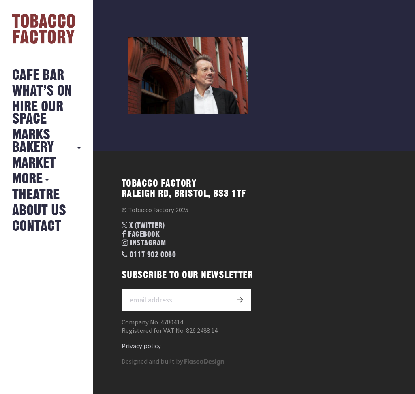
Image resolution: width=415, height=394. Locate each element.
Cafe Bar (38, 75)
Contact (36, 226)
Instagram (144, 243)
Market (34, 163)
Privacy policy (141, 346)
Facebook (141, 235)
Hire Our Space (37, 113)
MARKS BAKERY (33, 141)
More (27, 179)
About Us (39, 210)
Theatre (36, 195)
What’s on (42, 91)
